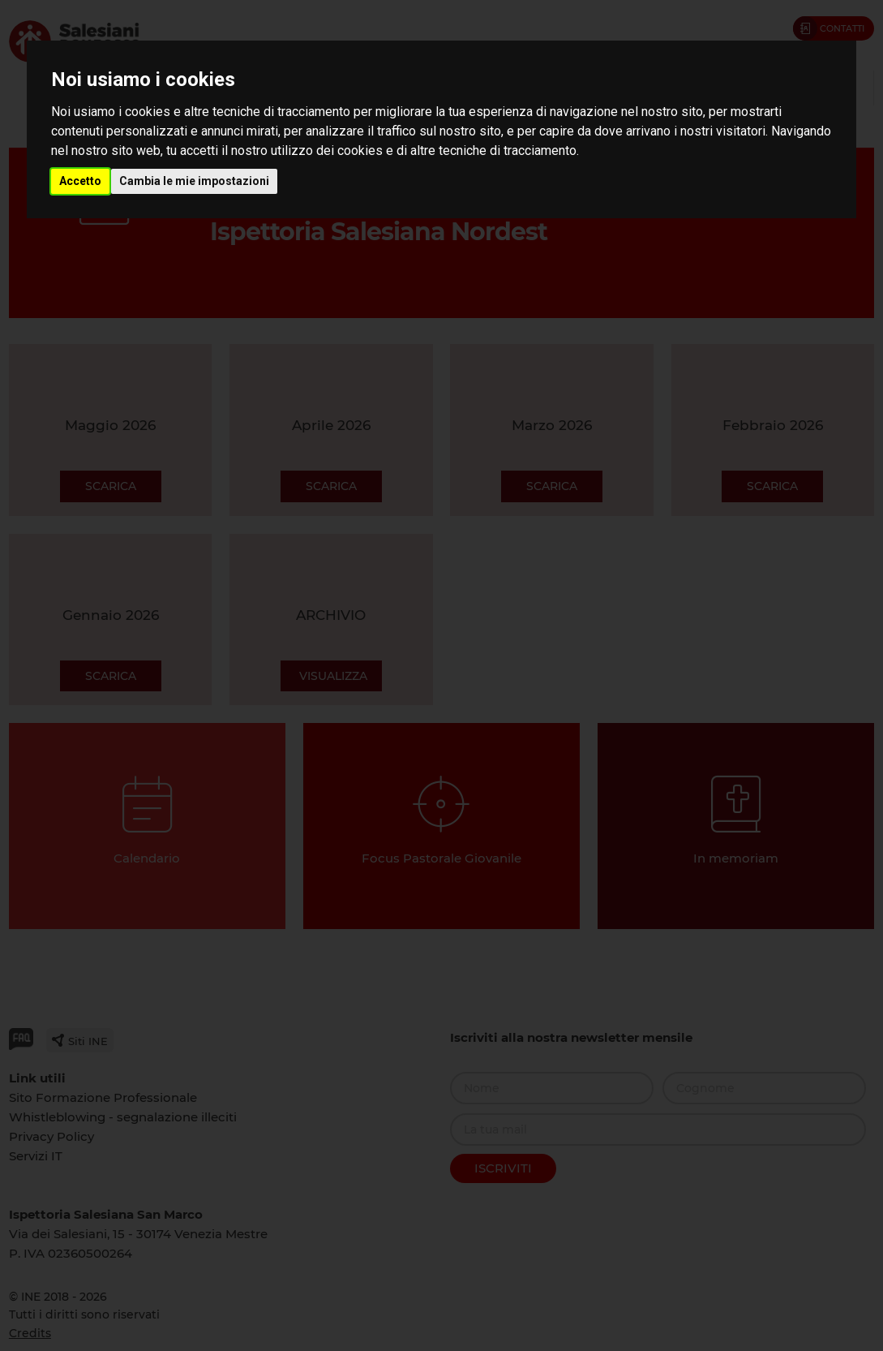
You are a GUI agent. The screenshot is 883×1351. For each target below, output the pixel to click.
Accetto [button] (80, 180)
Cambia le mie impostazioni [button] (194, 180)
